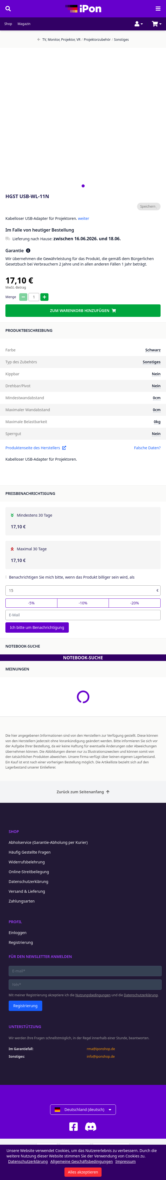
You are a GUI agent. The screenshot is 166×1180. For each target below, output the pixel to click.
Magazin (24, 24)
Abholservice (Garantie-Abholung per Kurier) (48, 842)
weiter (83, 218)
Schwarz (153, 349)
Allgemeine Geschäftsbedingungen (81, 1161)
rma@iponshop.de (101, 1049)
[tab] (83, 185)
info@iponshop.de (101, 1056)
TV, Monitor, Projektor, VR (58, 40)
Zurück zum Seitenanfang (83, 791)
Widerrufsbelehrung (27, 861)
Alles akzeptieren (83, 1172)
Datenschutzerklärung (28, 881)
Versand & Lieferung (27, 891)
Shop (8, 24)
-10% (83, 602)
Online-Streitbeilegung (29, 871)
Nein (156, 373)
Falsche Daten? (147, 447)
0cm (157, 397)
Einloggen (18, 932)
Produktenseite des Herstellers (35, 447)
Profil (15, 921)
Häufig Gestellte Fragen (30, 852)
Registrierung (21, 942)
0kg (157, 421)
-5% (31, 602)
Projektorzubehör (96, 40)
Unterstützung (25, 1026)
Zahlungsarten (22, 901)
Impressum (125, 1161)
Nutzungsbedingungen (92, 995)
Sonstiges (120, 40)
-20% (134, 602)
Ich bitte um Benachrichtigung (37, 627)
